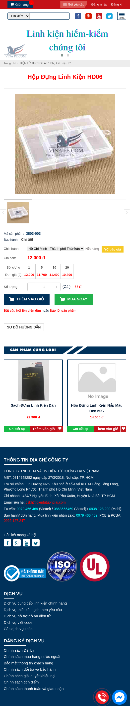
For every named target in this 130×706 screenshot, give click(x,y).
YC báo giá (112, 249)
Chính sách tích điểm (21, 682)
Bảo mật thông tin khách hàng (28, 663)
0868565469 (63, 509)
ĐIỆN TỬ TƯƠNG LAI (33, 63)
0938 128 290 (100, 509)
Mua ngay (77, 299)
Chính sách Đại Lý (19, 650)
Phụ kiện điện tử (60, 63)
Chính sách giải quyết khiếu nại (29, 676)
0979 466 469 (27, 509)
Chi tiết (27, 240)
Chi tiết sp (17, 429)
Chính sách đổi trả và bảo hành (30, 669)
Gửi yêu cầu (73, 4)
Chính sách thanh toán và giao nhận (34, 688)
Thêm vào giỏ (30, 299)
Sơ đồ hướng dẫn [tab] (24, 327)
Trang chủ (10, 63)
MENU (122, 17)
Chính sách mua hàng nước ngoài (32, 656)
